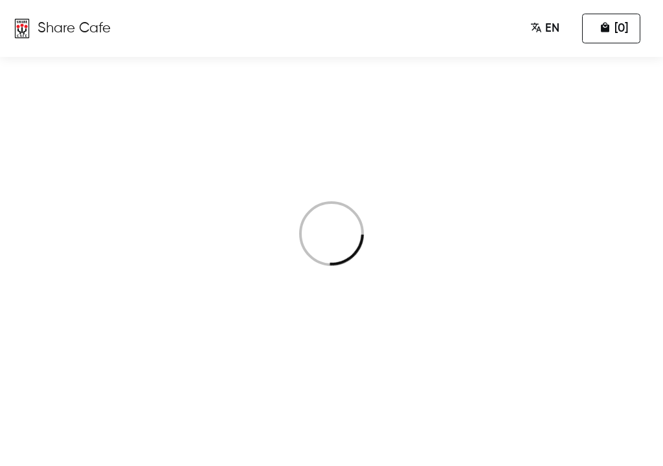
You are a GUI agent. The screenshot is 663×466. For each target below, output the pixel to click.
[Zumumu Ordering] (61, 28)
